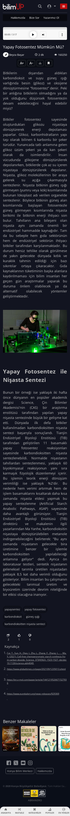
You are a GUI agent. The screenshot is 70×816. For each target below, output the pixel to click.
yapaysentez (12, 609)
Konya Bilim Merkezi (20, 771)
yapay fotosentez (35, 609)
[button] (62, 34)
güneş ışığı (33, 616)
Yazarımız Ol (51, 17)
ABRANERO (35, 800)
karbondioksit (13, 616)
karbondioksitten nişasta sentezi (25, 624)
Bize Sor (34, 17)
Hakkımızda (18, 17)
